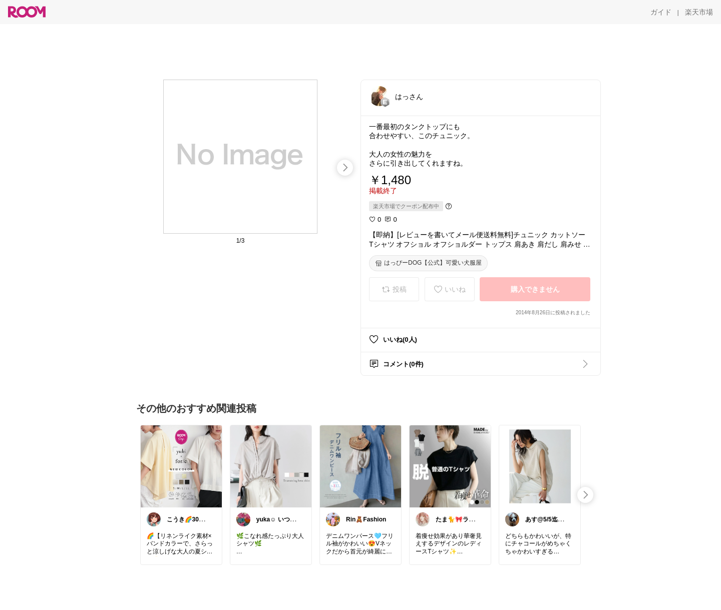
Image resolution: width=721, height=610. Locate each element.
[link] (181, 465)
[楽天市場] (699, 12)
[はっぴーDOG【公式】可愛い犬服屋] (428, 263)
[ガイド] (660, 12)
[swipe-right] (345, 168)
